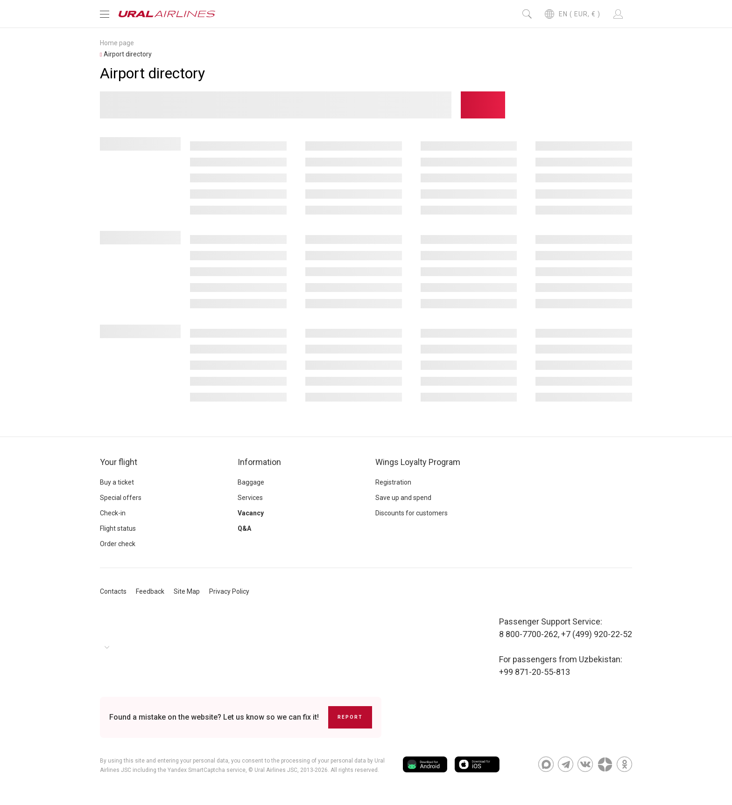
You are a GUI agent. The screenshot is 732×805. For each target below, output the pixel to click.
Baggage (251, 482)
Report (350, 717)
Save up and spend (403, 497)
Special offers (120, 497)
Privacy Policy (229, 591)
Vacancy (251, 513)
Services (250, 497)
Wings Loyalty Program (417, 462)
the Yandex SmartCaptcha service (202, 770)
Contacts (113, 591)
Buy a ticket (117, 482)
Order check (117, 544)
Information (259, 462)
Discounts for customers (411, 513)
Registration (393, 482)
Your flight (118, 462)
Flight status (118, 528)
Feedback (150, 591)
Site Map (187, 591)
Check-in (113, 513)
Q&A (244, 528)
